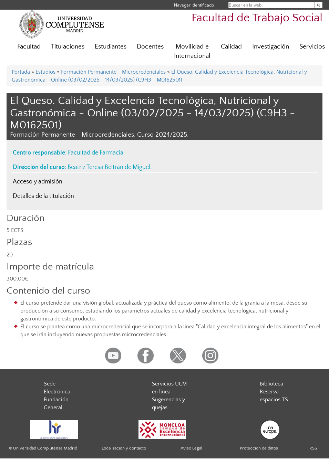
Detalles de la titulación (43, 196)
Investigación (270, 46)
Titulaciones (67, 46)
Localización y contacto (124, 448)
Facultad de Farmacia (95, 152)
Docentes (150, 46)
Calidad (231, 46)
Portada (21, 72)
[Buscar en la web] (318, 5)
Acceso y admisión (37, 181)
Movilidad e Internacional (192, 51)
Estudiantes (110, 46)
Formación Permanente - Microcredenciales (113, 72)
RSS (313, 448)
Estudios (45, 72)
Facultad (29, 46)
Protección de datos (259, 448)
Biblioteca (271, 384)
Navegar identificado (194, 5)
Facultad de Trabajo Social (257, 18)
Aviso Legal (191, 448)
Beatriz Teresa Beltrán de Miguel (109, 167)
